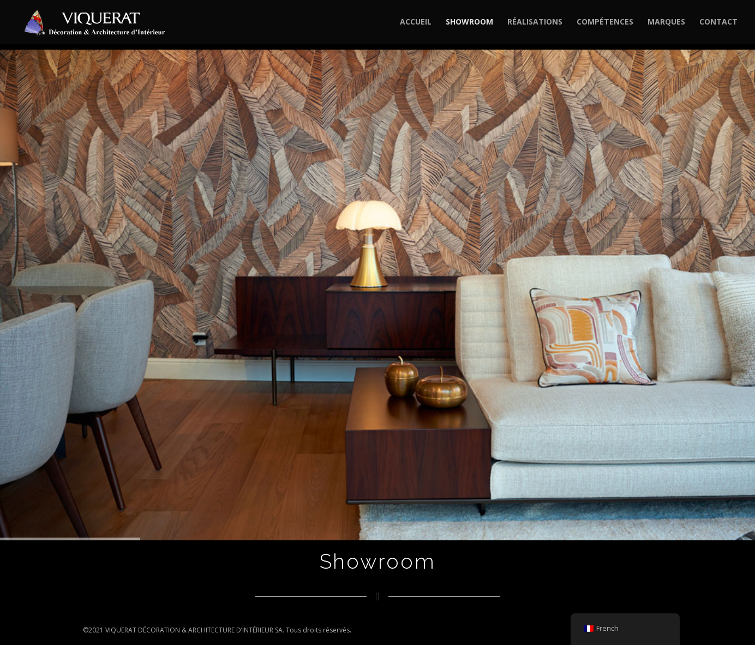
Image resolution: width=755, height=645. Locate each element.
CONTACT (718, 22)
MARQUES (666, 22)
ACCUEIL (416, 22)
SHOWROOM (469, 22)
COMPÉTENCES (605, 22)
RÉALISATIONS (534, 22)
